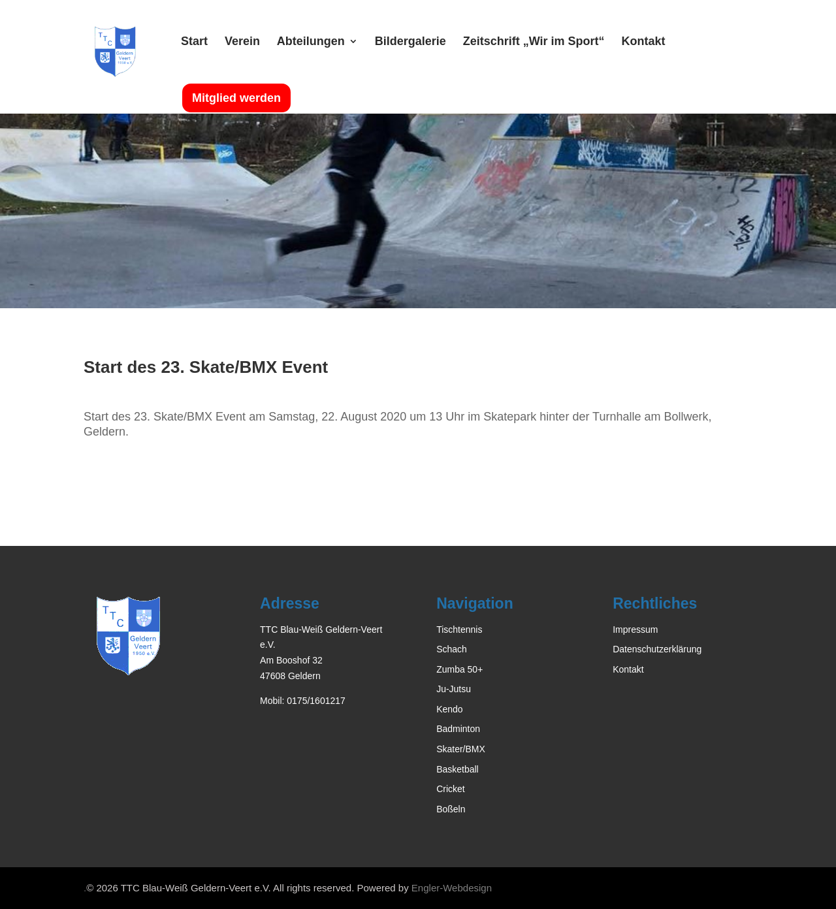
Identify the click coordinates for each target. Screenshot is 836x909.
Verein (242, 42)
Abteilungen (311, 42)
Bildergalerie (410, 42)
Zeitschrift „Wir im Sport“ (534, 42)
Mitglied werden (236, 97)
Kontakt (643, 42)
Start (194, 42)
